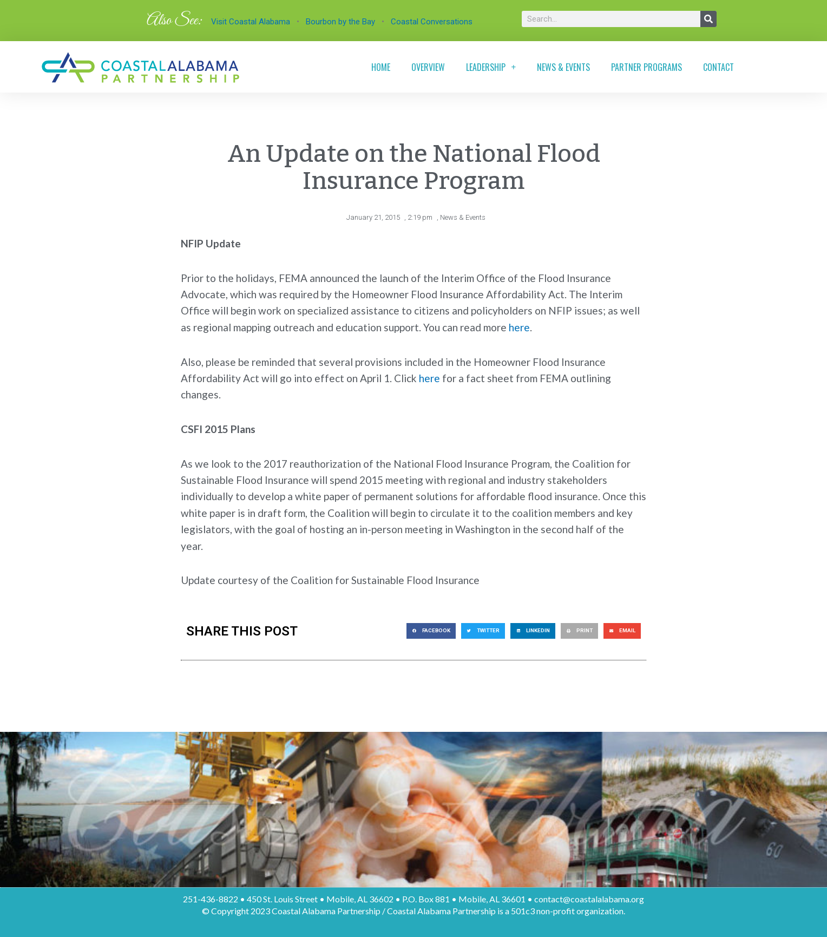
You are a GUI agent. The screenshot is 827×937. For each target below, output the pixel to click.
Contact (718, 67)
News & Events (563, 67)
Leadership (491, 67)
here (519, 326)
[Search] (708, 19)
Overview (428, 67)
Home (380, 67)
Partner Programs (646, 67)
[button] (431, 630)
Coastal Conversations (432, 22)
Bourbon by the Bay (340, 22)
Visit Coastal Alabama (250, 22)
